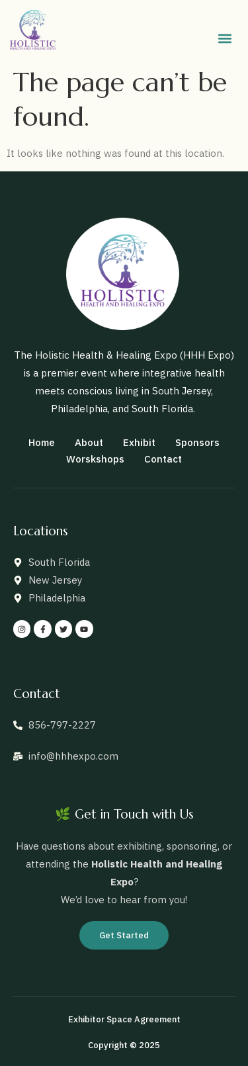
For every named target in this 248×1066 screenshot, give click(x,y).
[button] (224, 39)
